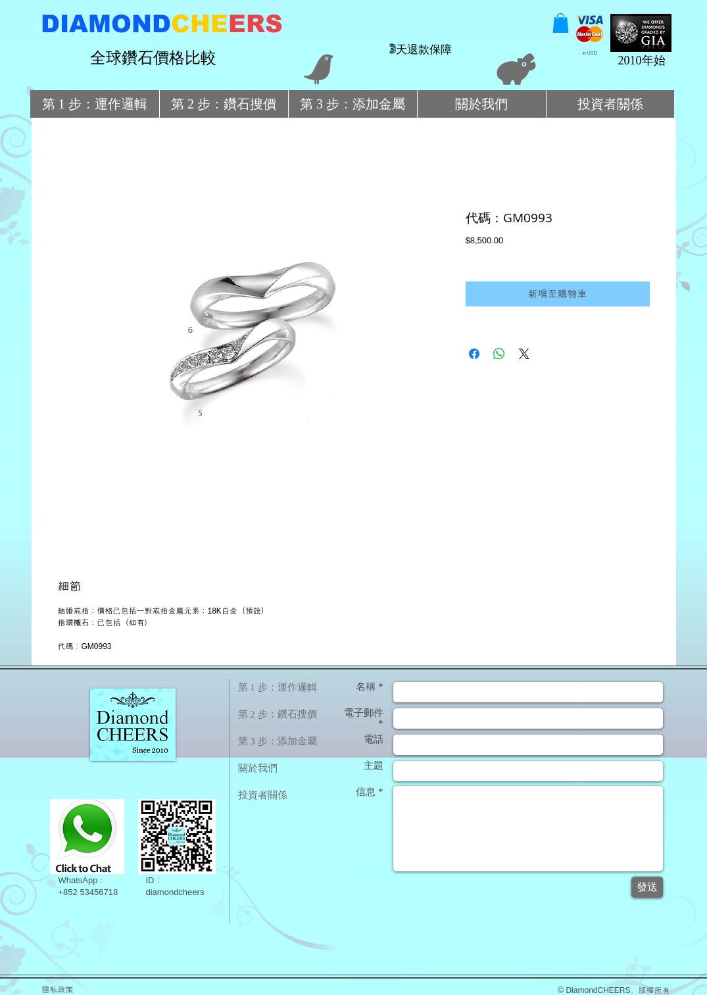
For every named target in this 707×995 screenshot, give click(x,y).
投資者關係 (262, 795)
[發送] (647, 887)
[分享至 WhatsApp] (499, 354)
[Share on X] (524, 354)
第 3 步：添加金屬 (277, 741)
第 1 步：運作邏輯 (277, 687)
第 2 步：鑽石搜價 (277, 714)
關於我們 (258, 768)
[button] (560, 23)
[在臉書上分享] (474, 354)
